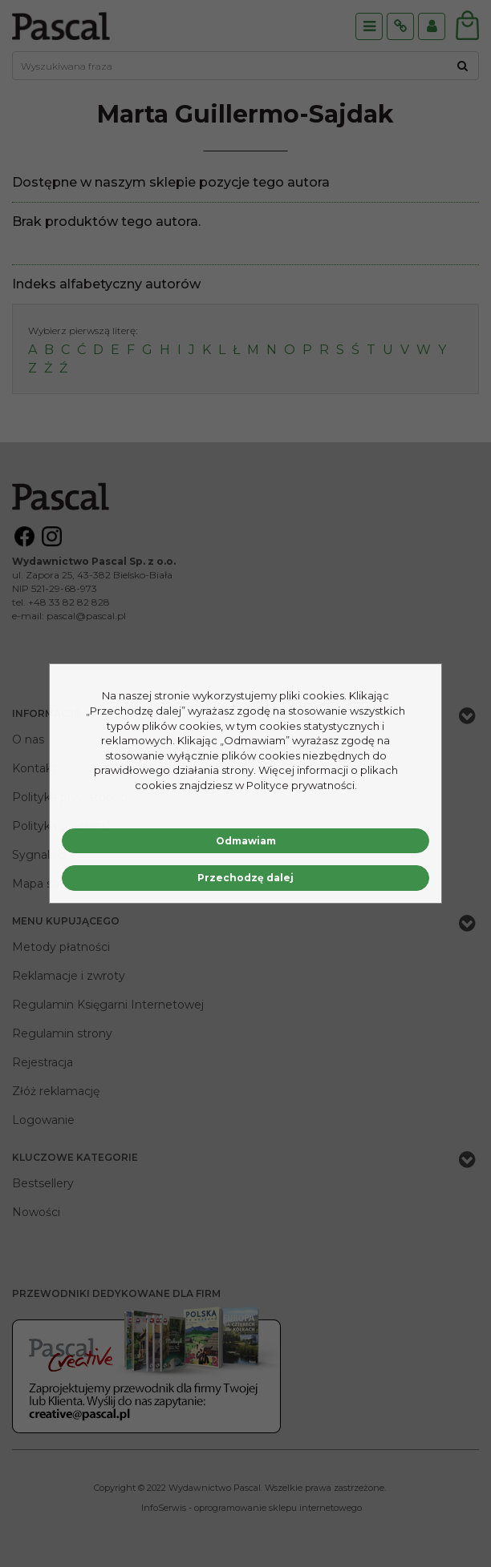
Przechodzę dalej (245, 878)
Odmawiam (246, 841)
